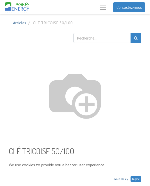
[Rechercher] (136, 38)
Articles (19, 22)
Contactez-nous (129, 7)
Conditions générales (27, 182)
